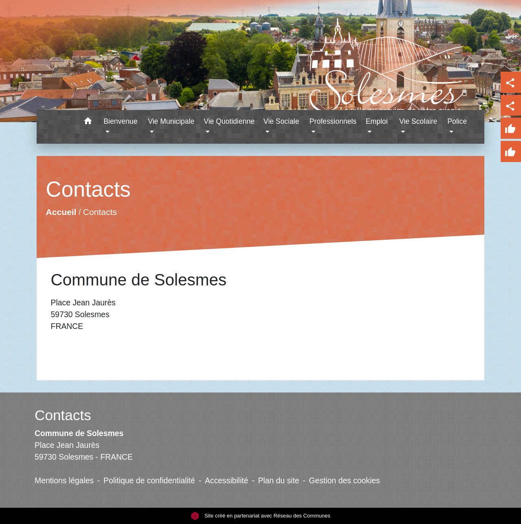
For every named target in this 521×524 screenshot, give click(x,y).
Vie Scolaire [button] (418, 121)
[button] (88, 122)
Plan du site (278, 480)
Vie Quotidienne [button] (229, 121)
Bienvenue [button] (121, 121)
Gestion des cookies (344, 480)
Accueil (61, 212)
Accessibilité (226, 480)
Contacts (99, 212)
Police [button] (457, 121)
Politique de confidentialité (149, 480)
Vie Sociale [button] (281, 121)
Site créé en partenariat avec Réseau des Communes (261, 516)
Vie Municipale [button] (171, 121)
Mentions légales (64, 480)
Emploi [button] (377, 121)
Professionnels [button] (332, 121)
